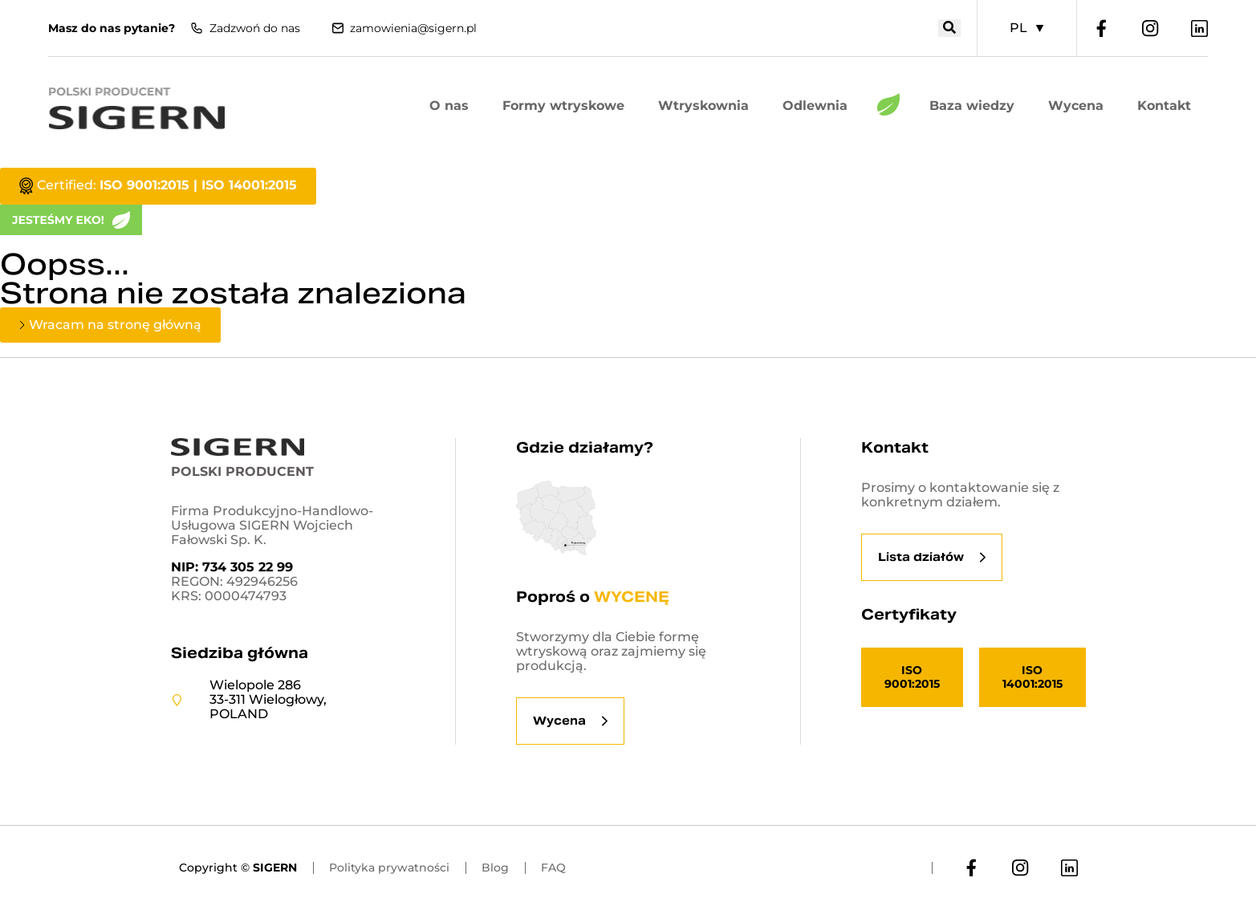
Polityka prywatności (389, 867)
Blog (495, 867)
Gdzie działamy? (584, 447)
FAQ (553, 867)
